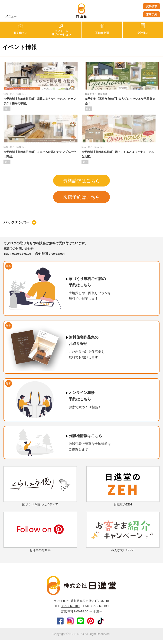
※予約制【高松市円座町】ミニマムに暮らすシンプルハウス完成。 (39, 154)
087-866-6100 (70, 606)
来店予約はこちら (81, 197)
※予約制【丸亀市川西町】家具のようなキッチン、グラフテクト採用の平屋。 (39, 101)
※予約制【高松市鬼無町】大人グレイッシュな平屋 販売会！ (120, 101)
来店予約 (151, 14)
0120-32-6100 (21, 253)
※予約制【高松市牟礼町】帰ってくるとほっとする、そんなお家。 (118, 154)
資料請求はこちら (81, 180)
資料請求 (151, 6)
